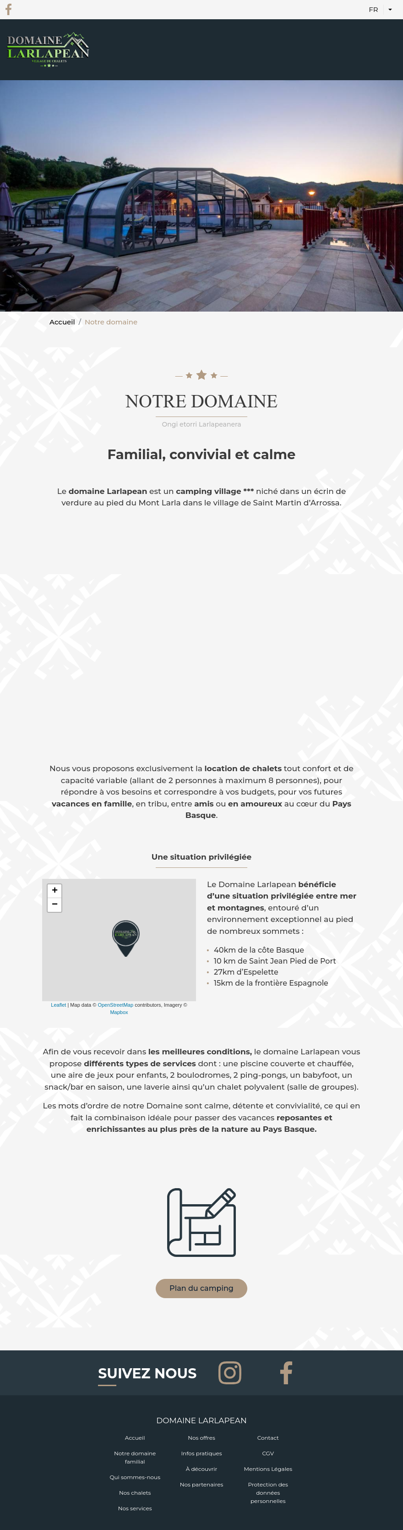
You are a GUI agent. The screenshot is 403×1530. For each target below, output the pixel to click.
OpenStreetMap (115, 1005)
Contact (268, 1437)
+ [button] (55, 891)
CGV (268, 1453)
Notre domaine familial (135, 1457)
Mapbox (119, 1012)
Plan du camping (201, 1288)
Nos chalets (135, 1492)
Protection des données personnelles (268, 1492)
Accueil (62, 322)
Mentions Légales (268, 1468)
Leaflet (58, 1005)
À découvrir (202, 1468)
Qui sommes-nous (134, 1477)
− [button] (55, 905)
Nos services (135, 1508)
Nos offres (201, 1437)
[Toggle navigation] (390, 61)
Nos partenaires (201, 1484)
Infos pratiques (201, 1453)
